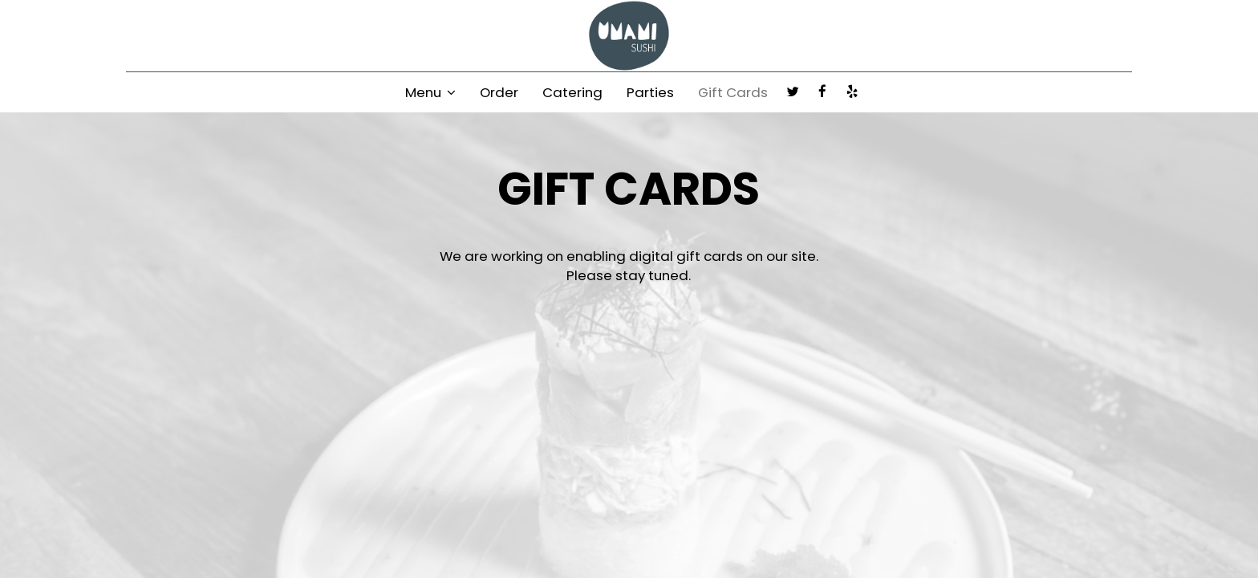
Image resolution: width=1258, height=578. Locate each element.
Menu (430, 92)
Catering (572, 92)
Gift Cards (733, 92)
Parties (650, 92)
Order (499, 92)
